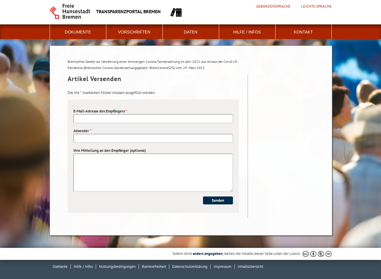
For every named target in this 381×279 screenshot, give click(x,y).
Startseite (60, 266)
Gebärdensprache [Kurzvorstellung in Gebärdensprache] (273, 6)
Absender (82, 130)
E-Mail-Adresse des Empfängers (100, 111)
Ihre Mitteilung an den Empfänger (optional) (109, 150)
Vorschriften (134, 32)
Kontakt (303, 32)
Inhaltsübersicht (250, 266)
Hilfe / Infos (247, 32)
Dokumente (78, 32)
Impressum (222, 266)
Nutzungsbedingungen (117, 266)
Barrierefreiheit (154, 266)
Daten (190, 32)
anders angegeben (208, 253)
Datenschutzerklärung (189, 266)
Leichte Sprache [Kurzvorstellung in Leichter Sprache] (316, 6)
